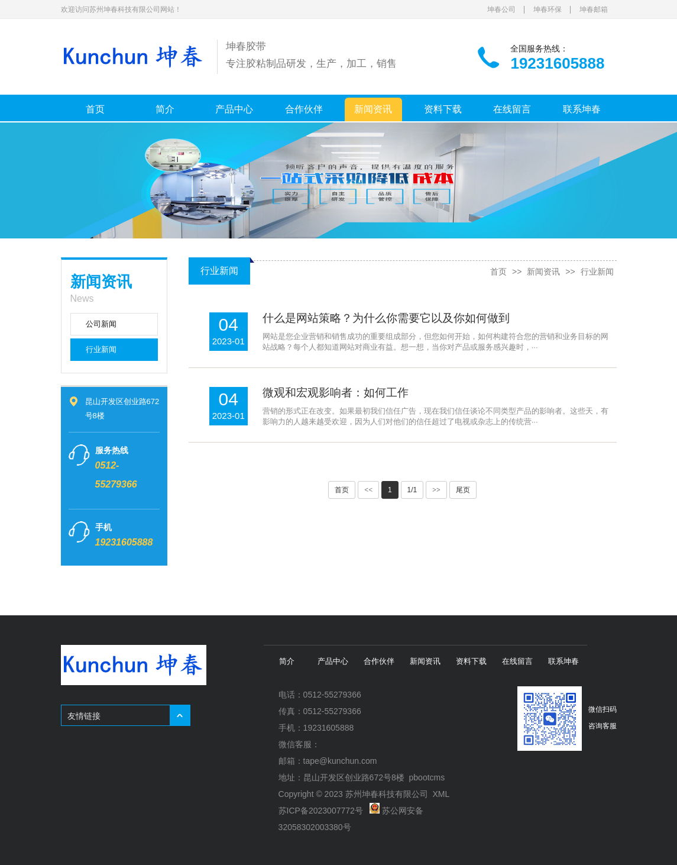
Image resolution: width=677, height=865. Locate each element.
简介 (165, 109)
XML (440, 794)
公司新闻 (101, 323)
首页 (95, 109)
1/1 (412, 490)
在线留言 (512, 109)
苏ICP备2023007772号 (320, 810)
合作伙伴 (304, 109)
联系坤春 (582, 109)
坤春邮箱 (593, 9)
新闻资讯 (373, 109)
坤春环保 (547, 9)
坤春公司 (501, 9)
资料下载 (443, 109)
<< (368, 490)
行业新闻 (101, 349)
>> (436, 490)
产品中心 (234, 109)
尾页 (463, 490)
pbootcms (427, 777)
